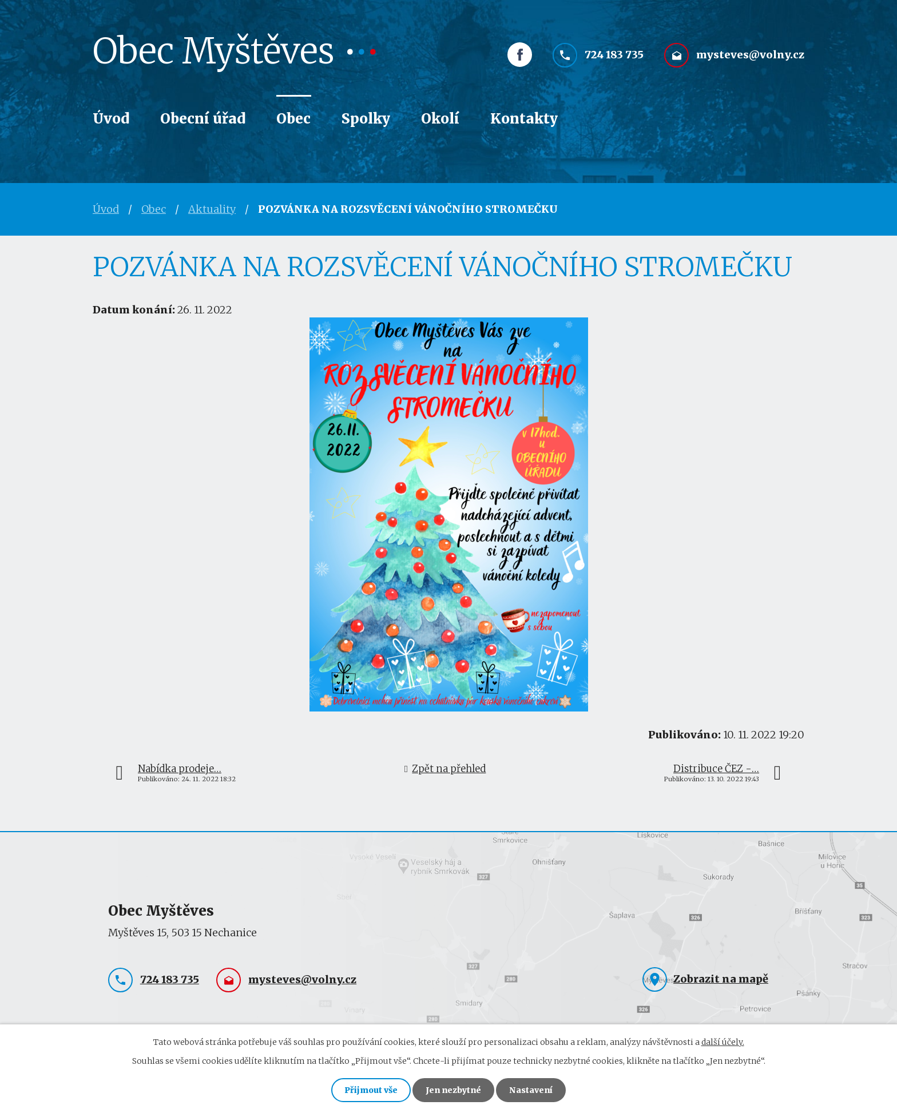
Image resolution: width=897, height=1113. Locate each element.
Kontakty (524, 119)
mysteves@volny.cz (750, 55)
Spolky (366, 119)
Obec (293, 119)
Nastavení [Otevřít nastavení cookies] (531, 1090)
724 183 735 (614, 55)
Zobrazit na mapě (720, 978)
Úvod (111, 119)
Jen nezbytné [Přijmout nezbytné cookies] (453, 1090)
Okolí (440, 119)
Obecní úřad (202, 119)
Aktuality (212, 209)
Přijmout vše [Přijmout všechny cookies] (371, 1090)
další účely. (722, 1042)
